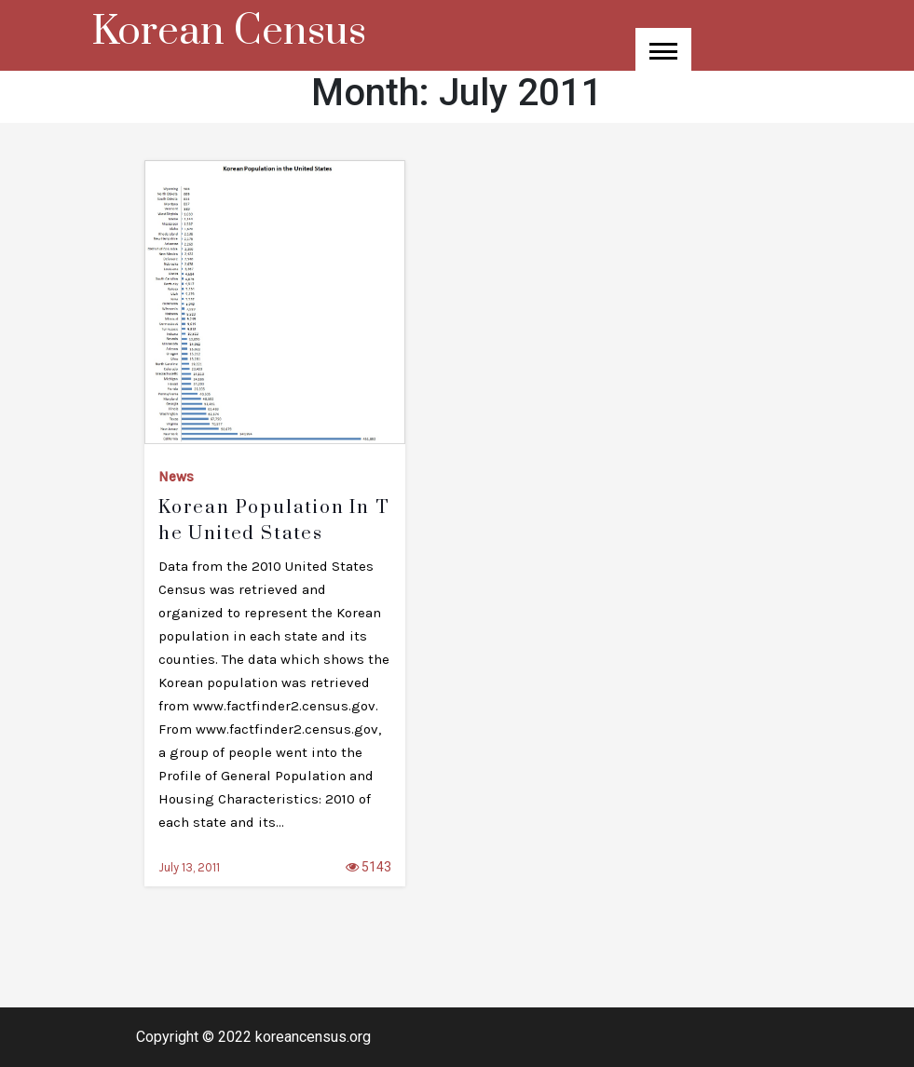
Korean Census (228, 32)
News (176, 476)
